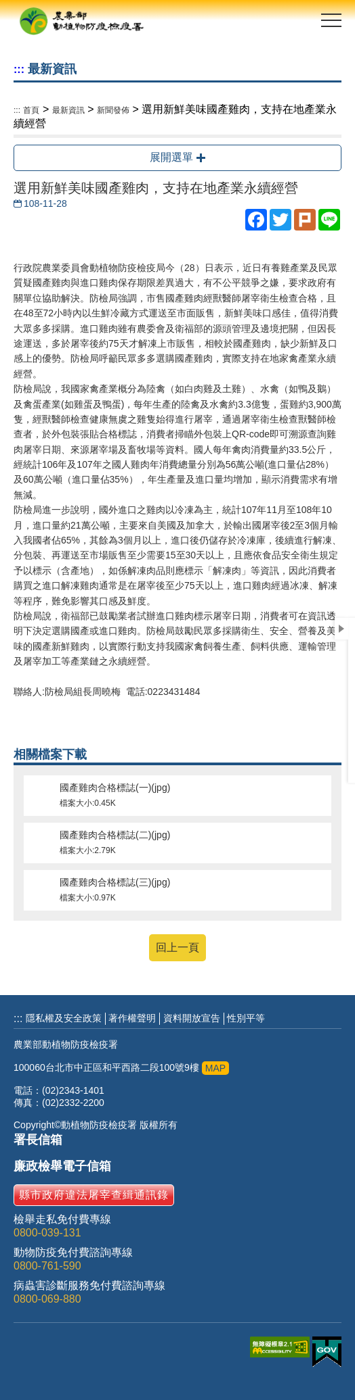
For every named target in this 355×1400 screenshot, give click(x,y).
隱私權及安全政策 (64, 1018)
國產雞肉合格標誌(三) (177, 890)
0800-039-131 (47, 1232)
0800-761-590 (47, 1266)
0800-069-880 (47, 1299)
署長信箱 (38, 1139)
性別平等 (246, 1018)
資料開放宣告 (191, 1018)
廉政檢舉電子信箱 (62, 1166)
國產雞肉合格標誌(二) (177, 843)
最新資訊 (68, 110)
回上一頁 (177, 947)
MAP (215, 1068)
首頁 (31, 110)
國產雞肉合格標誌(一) (177, 795)
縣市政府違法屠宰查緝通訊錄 (94, 1195)
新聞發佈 (113, 110)
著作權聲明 (132, 1018)
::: (19, 69)
